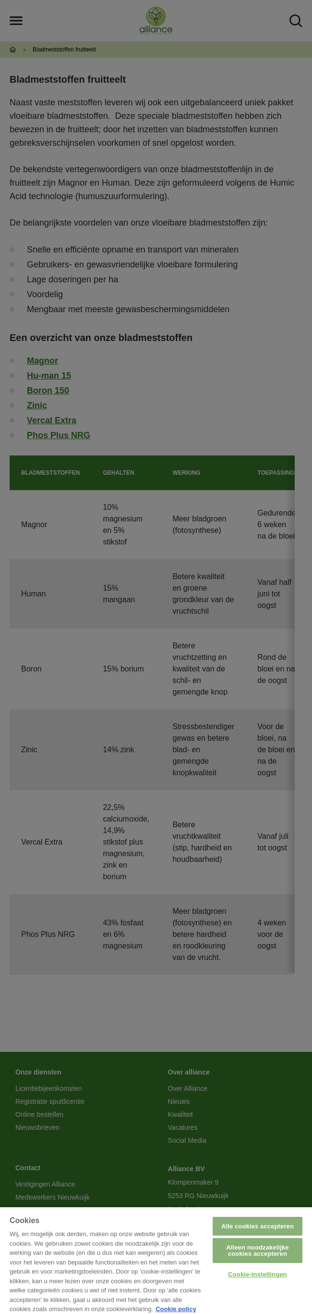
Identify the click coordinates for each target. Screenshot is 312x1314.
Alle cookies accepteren (257, 1226)
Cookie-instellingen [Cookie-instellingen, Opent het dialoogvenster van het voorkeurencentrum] (257, 1274)
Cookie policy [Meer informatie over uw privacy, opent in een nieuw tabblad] (176, 1309)
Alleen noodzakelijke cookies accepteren (257, 1250)
